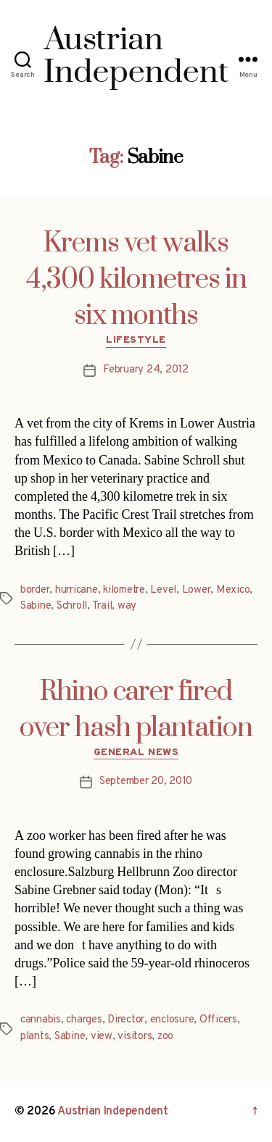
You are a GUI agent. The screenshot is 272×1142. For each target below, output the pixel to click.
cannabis (40, 1020)
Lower (196, 590)
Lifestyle (136, 340)
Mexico (233, 590)
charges (84, 1020)
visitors (135, 1036)
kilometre (124, 590)
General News (136, 752)
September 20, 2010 (145, 781)
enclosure (172, 1020)
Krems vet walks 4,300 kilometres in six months (136, 279)
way (127, 606)
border (34, 590)
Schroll (72, 606)
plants (34, 1036)
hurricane (76, 590)
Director (125, 1020)
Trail (102, 606)
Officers (218, 1020)
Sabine (35, 606)
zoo (165, 1036)
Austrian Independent (112, 1111)
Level (163, 590)
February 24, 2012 (146, 370)
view (101, 1036)
